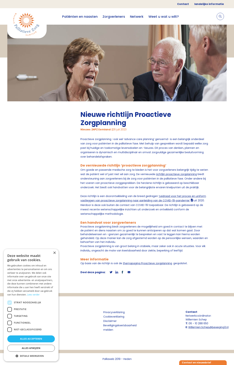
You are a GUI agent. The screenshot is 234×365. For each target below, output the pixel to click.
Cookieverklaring (113, 316)
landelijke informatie (209, 4)
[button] (31, 356)
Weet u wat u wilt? (163, 16)
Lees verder (33, 294)
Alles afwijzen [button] (31, 348)
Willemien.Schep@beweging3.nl (208, 327)
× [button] (54, 253)
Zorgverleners (114, 16)
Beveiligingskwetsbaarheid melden (120, 328)
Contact (183, 4)
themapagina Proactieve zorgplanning (147, 263)
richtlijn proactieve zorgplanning (176, 174)
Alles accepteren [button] (31, 338)
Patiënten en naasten (80, 16)
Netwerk (137, 16)
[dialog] (31, 305)
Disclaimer (110, 321)
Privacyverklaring (114, 312)
